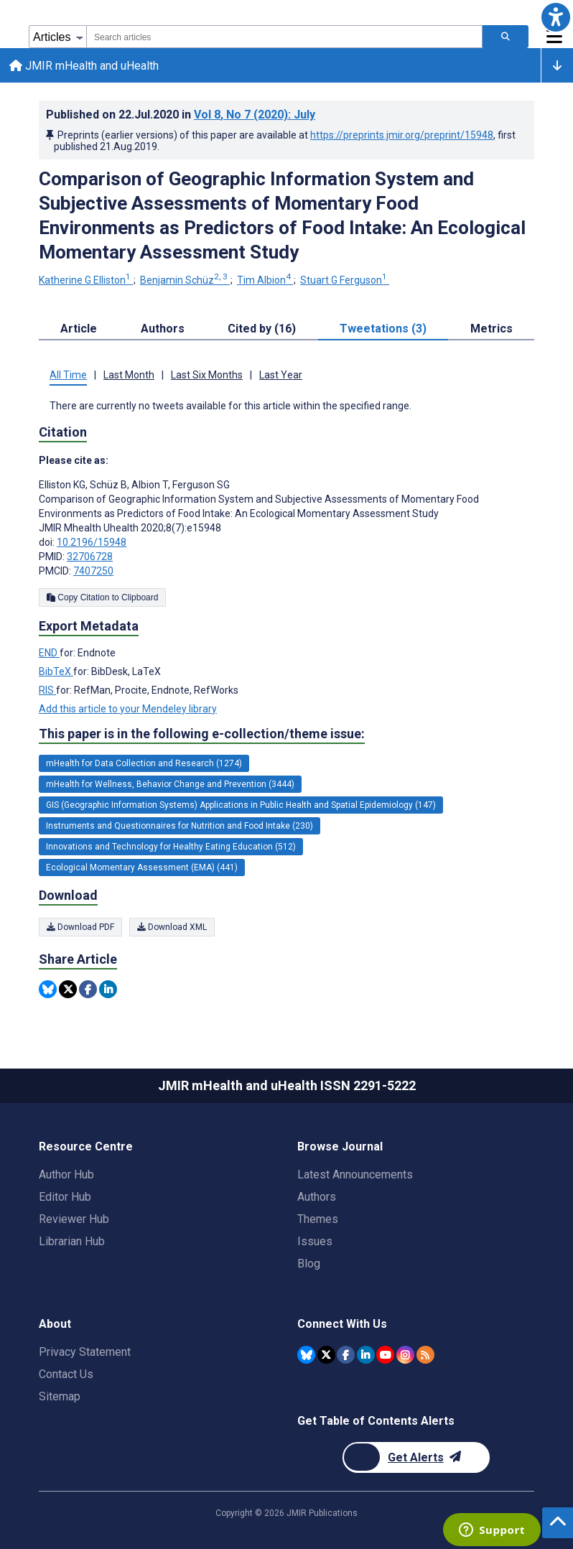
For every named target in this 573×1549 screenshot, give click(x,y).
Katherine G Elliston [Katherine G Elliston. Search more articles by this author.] (86, 282)
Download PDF (80, 929)
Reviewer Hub (74, 1219)
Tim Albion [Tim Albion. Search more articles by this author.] (265, 282)
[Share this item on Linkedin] (108, 991)
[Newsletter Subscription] (416, 1457)
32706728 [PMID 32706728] (90, 558)
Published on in (180, 117)
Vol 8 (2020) (254, 117)
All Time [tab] (68, 377)
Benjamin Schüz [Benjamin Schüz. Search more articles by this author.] (185, 282)
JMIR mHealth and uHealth (86, 66)
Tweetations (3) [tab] (383, 331)
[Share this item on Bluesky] (48, 991)
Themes (317, 1219)
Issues (314, 1241)
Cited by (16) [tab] (262, 331)
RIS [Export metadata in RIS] (47, 692)
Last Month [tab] (128, 377)
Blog (308, 1263)
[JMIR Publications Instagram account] (405, 1354)
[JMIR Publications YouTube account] (385, 1354)
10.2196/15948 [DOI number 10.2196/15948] (91, 544)
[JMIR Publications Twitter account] (326, 1354)
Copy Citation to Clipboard (102, 600)
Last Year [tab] (280, 377)
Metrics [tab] (491, 331)
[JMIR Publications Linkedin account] (366, 1354)
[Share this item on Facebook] (88, 991)
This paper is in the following (202, 736)
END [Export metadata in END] (49, 655)
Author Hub (66, 1174)
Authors (316, 1197)
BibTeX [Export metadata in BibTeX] (56, 673)
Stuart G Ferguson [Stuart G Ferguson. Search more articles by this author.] (344, 282)
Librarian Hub (72, 1241)
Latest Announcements (355, 1174)
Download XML (172, 929)
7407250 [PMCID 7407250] (93, 573)
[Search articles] (505, 36)
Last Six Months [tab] (207, 377)
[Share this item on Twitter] (68, 991)
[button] (556, 17)
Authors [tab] (163, 331)
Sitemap (59, 1396)
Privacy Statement (85, 1352)
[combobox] (284, 36)
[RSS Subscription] (425, 1354)
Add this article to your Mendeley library (128, 711)
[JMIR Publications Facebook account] (346, 1354)
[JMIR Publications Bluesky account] (306, 1354)
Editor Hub (65, 1197)
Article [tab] (78, 331)
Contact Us (66, 1374)
